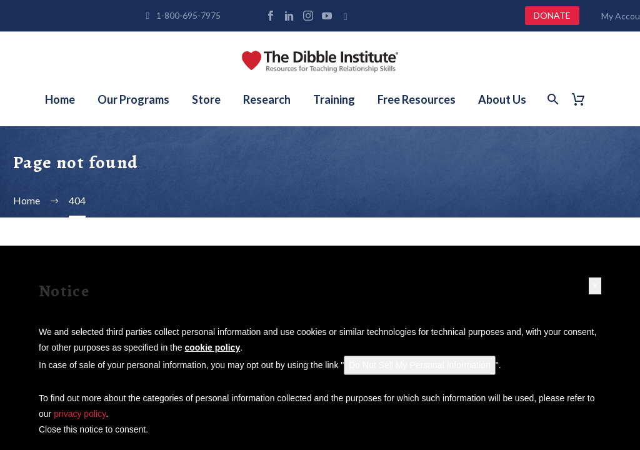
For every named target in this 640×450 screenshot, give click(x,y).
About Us (502, 99)
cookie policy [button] (212, 347)
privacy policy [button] (80, 414)
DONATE (552, 15)
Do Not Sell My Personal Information (419, 365)
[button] (595, 286)
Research (267, 99)
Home (60, 99)
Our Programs (133, 99)
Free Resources (417, 99)
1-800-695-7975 (188, 15)
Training (334, 99)
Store (206, 99)
